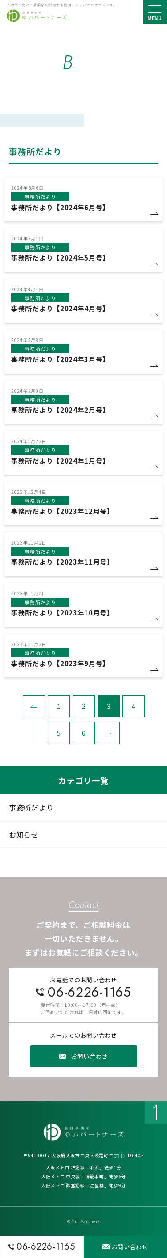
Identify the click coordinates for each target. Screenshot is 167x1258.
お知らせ (24, 834)
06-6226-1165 (89, 992)
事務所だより (31, 807)
